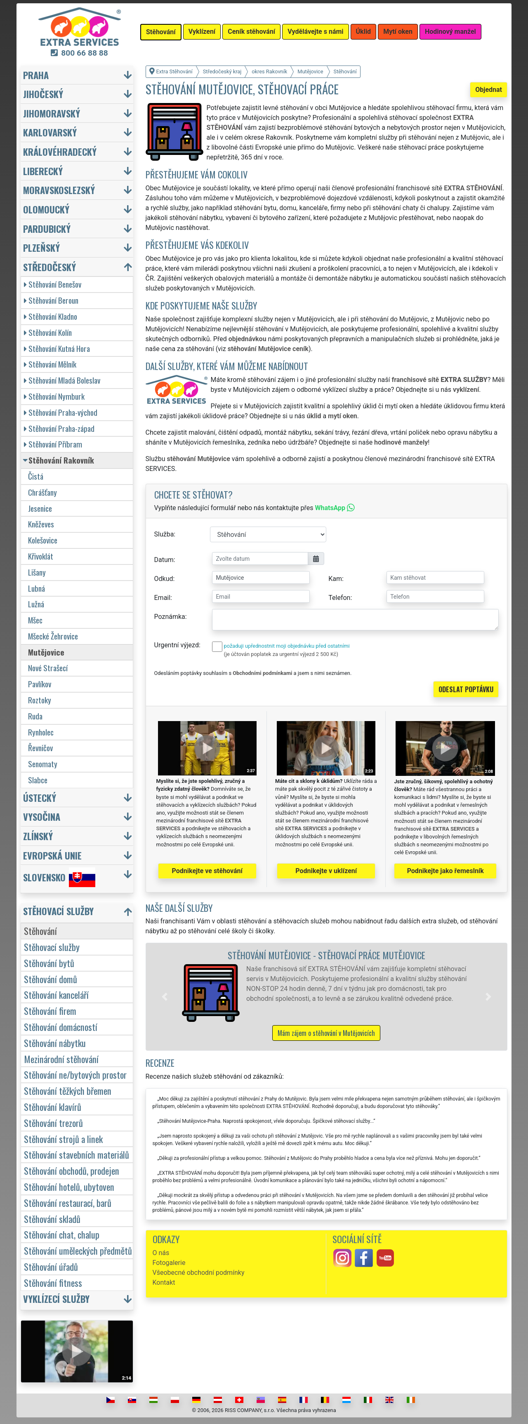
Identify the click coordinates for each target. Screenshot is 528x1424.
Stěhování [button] (161, 32)
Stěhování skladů (52, 1218)
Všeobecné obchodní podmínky (199, 1272)
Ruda (35, 716)
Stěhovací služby (52, 946)
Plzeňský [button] (41, 247)
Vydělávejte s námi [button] (315, 31)
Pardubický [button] (47, 228)
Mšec (35, 620)
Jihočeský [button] (43, 94)
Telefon (339, 598)
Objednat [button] (488, 90)
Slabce (37, 780)
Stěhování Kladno (50, 316)
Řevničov (40, 748)
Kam (335, 579)
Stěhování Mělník (50, 364)
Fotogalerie (169, 1263)
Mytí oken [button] (397, 31)
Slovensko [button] (59, 877)
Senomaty (42, 764)
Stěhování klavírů (52, 1106)
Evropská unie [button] (52, 855)
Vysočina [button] (41, 816)
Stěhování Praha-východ (60, 412)
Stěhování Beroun (51, 300)
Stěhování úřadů (51, 1266)
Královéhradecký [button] (60, 151)
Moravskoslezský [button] (59, 190)
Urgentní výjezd (176, 645)
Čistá (35, 476)
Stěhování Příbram (53, 444)
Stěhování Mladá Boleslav (62, 380)
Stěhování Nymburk (54, 396)
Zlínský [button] (38, 836)
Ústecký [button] (39, 797)
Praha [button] (36, 75)
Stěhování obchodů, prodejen (71, 1170)
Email (162, 598)
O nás (161, 1253)
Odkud (163, 579)
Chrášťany (42, 492)
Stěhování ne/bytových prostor (75, 1074)
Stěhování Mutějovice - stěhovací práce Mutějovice (326, 955)
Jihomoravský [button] (51, 113)
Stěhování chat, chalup (61, 1234)
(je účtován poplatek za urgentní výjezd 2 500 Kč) (281, 654)
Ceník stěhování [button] (251, 31)
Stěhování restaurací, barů (67, 1202)
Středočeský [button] (49, 267)
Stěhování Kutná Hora (57, 348)
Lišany (37, 572)
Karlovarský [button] (50, 132)
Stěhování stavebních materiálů (76, 1154)
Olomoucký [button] (46, 209)
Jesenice (40, 508)
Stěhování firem (50, 1010)
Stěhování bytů (49, 963)
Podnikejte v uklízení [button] (326, 871)
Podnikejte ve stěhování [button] (207, 871)
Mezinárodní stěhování (61, 1059)
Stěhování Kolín (48, 332)
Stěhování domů (50, 979)
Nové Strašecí (48, 668)
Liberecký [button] (43, 171)
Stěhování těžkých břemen (67, 1090)
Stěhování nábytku (55, 1042)
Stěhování (40, 930)
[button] (164, 996)
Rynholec (41, 732)
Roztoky (39, 700)
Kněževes (41, 524)
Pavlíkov (39, 684)
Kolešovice (42, 540)
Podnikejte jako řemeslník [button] (445, 871)
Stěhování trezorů (53, 1122)
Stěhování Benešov (52, 284)
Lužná (36, 604)
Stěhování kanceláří (56, 994)
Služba (164, 534)
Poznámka (169, 617)
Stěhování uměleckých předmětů (78, 1250)
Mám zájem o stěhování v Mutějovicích (326, 1033)
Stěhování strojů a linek (63, 1138)
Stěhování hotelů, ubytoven (69, 1186)
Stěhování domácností (60, 1026)
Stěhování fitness (53, 1282)
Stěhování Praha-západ (59, 428)
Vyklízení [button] (202, 31)
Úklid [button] (363, 31)
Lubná (36, 588)
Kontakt (164, 1282)
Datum (164, 560)
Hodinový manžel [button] (450, 31)
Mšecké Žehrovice (53, 636)
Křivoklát (40, 556)
